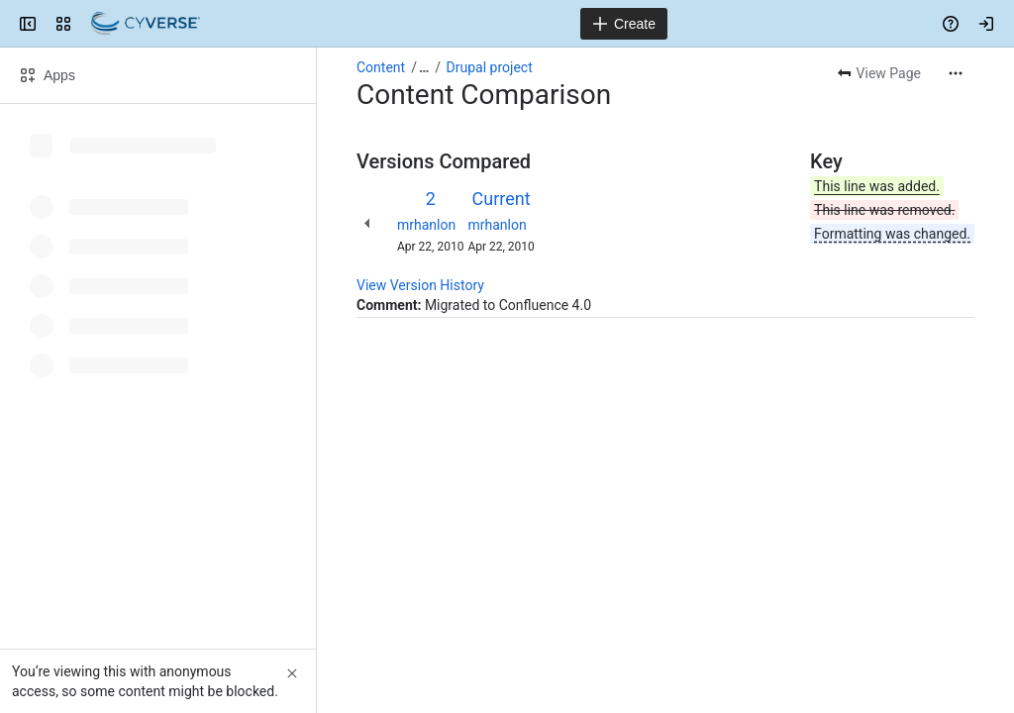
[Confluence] (145, 24)
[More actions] (955, 73)
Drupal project (490, 67)
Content (380, 67)
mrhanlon (426, 225)
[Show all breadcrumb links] (424, 67)
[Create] (623, 24)
